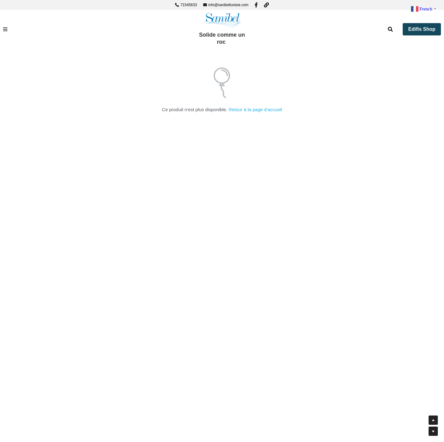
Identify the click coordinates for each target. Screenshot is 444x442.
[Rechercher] (390, 29)
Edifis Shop (421, 29)
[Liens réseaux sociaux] (256, 4)
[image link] (222, 20)
